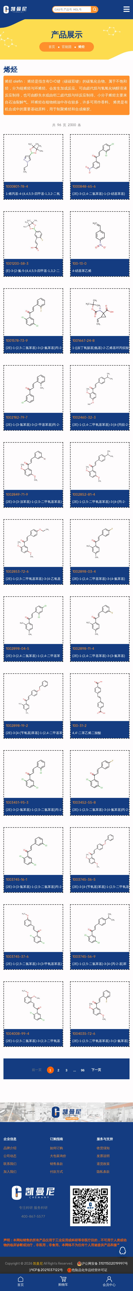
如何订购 (56, 1148)
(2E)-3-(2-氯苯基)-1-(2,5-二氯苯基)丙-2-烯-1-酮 (34, 810)
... (74, 1070)
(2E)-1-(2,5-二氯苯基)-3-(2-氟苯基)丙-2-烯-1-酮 (34, 348)
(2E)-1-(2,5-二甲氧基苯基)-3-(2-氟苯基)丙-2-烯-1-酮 (100, 1041)
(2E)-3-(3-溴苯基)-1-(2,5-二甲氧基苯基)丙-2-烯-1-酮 (34, 502)
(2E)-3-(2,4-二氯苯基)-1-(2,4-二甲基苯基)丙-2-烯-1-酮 (33, 656)
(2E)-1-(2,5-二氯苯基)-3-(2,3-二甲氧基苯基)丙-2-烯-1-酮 (33, 1041)
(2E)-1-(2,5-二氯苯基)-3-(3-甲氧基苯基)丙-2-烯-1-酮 (34, 964)
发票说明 (103, 1156)
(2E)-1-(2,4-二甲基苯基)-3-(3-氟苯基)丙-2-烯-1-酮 (98, 656)
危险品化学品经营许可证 (87, 1270)
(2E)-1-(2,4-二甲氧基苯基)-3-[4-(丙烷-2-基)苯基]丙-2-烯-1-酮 (100, 425)
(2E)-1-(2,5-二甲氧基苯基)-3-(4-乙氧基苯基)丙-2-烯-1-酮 (33, 579)
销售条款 (56, 1164)
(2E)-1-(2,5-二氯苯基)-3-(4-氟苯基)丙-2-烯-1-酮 (100, 810)
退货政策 (103, 1164)
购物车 (63, 1281)
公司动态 (9, 1156)
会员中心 (109, 1281)
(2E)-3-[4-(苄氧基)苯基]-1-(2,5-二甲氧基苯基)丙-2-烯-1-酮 (100, 887)
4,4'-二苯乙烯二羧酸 (86, 733)
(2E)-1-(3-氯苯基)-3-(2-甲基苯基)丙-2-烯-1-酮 (33, 425)
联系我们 (9, 1164)
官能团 (66, 47)
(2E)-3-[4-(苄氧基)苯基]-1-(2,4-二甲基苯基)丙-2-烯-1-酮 (34, 733)
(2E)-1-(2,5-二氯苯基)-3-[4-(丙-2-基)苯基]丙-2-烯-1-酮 (99, 964)
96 (83, 1070)
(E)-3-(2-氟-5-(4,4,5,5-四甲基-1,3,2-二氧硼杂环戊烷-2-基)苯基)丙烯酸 (33, 271)
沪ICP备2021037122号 (46, 1270)
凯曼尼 (38, 1264)
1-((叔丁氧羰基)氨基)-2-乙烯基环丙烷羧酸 (100, 348)
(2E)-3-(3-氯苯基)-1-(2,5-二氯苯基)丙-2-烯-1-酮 (34, 887)
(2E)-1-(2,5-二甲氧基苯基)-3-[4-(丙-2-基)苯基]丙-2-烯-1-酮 (99, 502)
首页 (20, 1281)
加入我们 (9, 1172)
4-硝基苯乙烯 (81, 271)
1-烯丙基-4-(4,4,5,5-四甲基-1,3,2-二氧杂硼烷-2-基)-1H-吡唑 (33, 194)
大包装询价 (58, 1156)
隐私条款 (103, 1172)
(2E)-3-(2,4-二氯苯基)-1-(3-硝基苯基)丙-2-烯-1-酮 (98, 194)
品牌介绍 (9, 1148)
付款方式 (56, 1172)
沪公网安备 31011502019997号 (102, 1263)
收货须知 (103, 1148)
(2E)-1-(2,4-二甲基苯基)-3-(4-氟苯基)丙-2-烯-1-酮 (98, 579)
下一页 (96, 1070)
